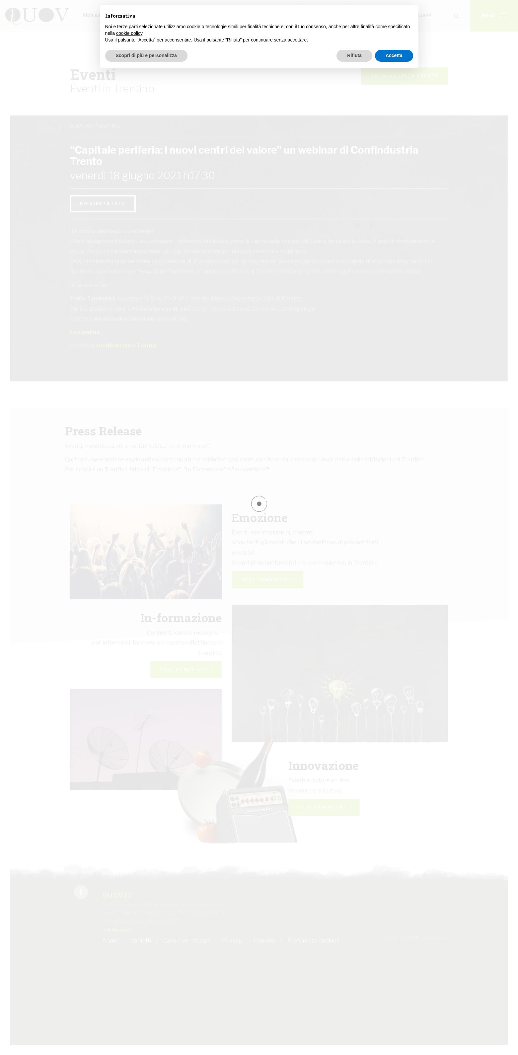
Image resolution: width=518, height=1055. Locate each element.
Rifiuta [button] (354, 55)
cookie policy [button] (129, 33)
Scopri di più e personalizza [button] (146, 55)
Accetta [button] (394, 55)
